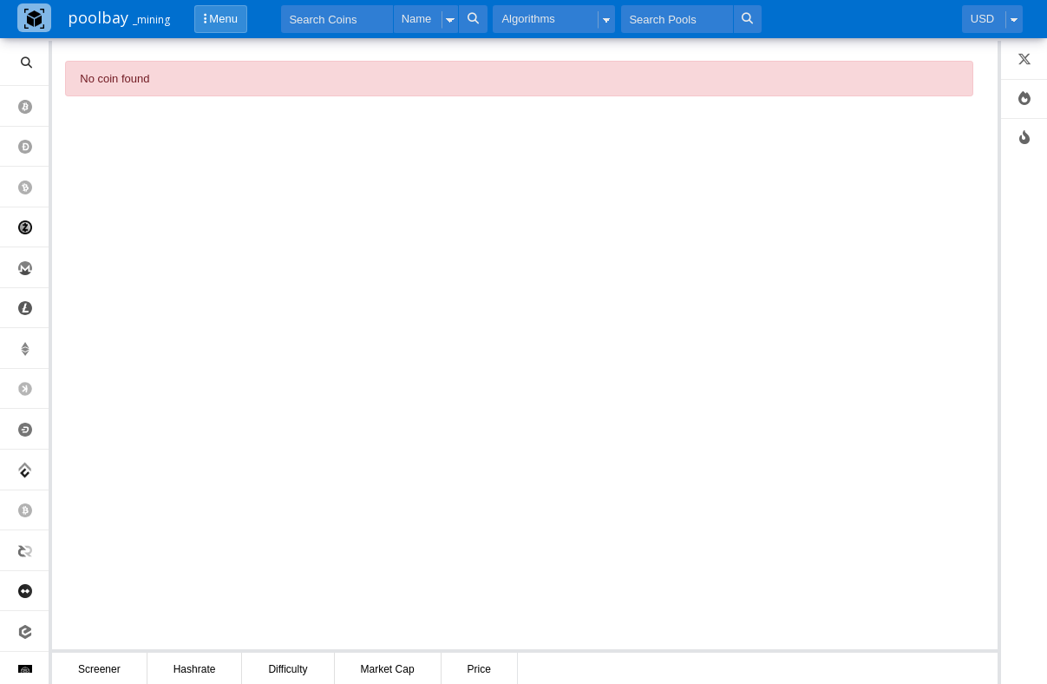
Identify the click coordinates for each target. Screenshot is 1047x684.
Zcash (33, 227)
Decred (33, 550)
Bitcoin (33, 106)
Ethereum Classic (33, 348)
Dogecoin (33, 147)
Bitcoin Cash (33, 187)
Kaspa (33, 389)
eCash (33, 631)
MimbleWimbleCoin (33, 591)
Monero (33, 267)
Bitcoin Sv (33, 510)
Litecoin (33, 308)
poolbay (119, 17)
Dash (33, 429)
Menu (221, 18)
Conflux (33, 470)
